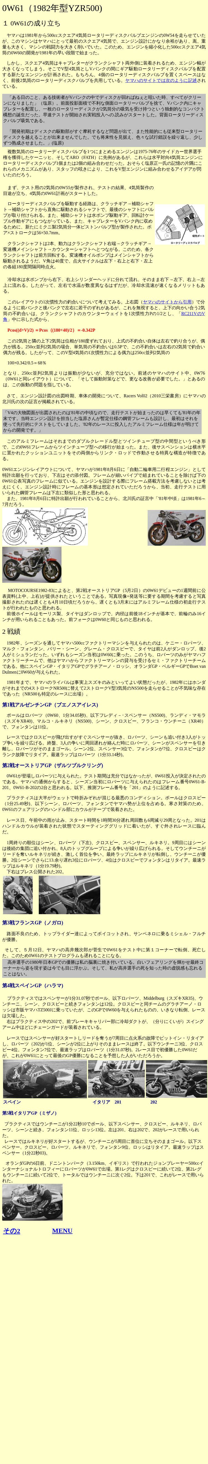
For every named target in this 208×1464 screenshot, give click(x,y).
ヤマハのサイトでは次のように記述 (161, 80)
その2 (11, 1230)
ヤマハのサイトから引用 (167, 302)
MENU (62, 1230)
